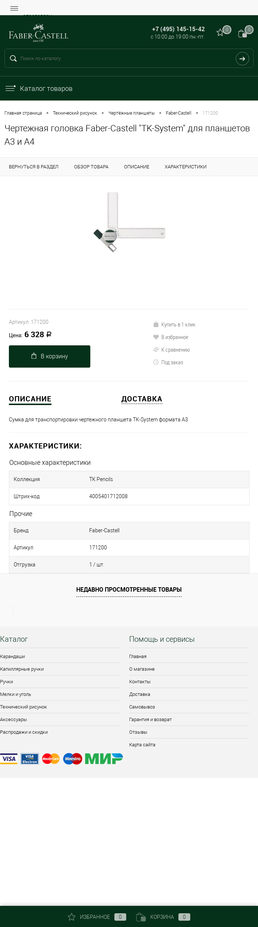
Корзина (163, 917)
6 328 (30, 335)
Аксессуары (13, 719)
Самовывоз (142, 707)
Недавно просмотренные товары (129, 589)
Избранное (97, 917)
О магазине (142, 669)
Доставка (139, 694)
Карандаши (12, 656)
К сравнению (171, 349)
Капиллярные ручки (22, 669)
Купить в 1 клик (174, 324)
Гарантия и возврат (150, 719)
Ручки (6, 681)
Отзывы (138, 732)
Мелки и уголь (15, 694)
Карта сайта (142, 744)
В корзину (49, 356)
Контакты (140, 681)
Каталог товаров (38, 88)
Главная (138, 656)
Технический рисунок (23, 707)
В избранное (170, 337)
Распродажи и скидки (24, 732)
